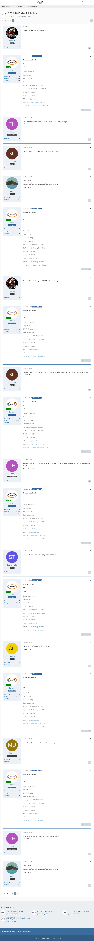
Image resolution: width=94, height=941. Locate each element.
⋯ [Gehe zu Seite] (18, 20)
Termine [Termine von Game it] (6, 80)
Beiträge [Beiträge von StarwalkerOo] (6, 571)
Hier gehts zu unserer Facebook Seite (34, 106)
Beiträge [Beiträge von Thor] (6, 138)
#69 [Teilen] (90, 368)
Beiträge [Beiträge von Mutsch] (6, 761)
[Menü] (91, 2)
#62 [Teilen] (90, 56)
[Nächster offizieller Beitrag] (89, 110)
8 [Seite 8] (22, 894)
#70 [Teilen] (90, 398)
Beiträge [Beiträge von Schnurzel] (6, 167)
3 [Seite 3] (10, 20)
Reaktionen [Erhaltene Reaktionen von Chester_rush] (7, 662)
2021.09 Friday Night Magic (15, 911)
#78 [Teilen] (90, 770)
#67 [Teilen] (90, 277)
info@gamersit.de (33, 99)
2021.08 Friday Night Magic (46, 911)
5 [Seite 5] (15, 20)
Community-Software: (47, 938)
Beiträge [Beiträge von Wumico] (6, 47)
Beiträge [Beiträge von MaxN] (6, 199)
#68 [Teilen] (90, 306)
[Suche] (82, 2)
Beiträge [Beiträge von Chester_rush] (6, 664)
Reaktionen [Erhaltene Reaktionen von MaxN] (7, 197)
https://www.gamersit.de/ (37, 102)
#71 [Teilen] (90, 459)
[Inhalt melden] (89, 48)
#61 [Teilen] (90, 26)
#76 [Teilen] (90, 674)
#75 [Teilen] (90, 642)
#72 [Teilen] (90, 489)
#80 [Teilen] (90, 862)
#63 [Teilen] (90, 118)
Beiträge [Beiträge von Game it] (6, 78)
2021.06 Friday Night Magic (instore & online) (20, 918)
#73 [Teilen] (90, 551)
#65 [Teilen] (90, 177)
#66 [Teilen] (90, 208)
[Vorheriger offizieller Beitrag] (86, 110)
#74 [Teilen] (90, 580)
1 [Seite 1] (5, 20)
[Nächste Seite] (24, 20)
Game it (8, 913)
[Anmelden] (87, 2)
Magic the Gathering (11, 914)
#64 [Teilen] (90, 147)
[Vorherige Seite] (2, 20)
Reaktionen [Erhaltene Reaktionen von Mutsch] (7, 759)
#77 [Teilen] (90, 739)
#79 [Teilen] (90, 832)
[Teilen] (91, 20)
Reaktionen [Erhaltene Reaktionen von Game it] (7, 76)
